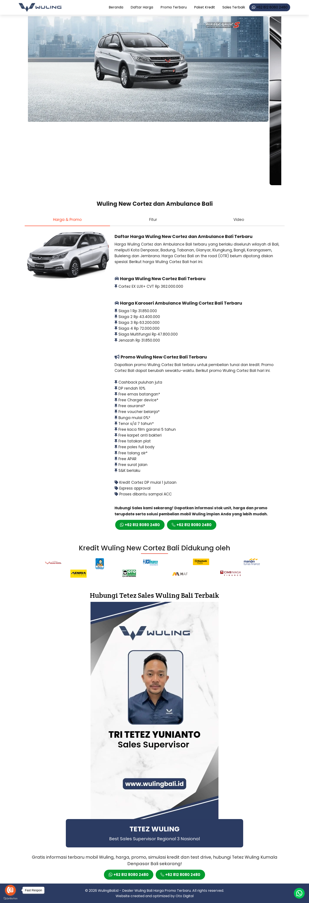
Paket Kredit (204, 7)
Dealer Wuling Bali (137, 890)
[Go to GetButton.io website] (10, 898)
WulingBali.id (108, 890)
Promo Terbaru (173, 7)
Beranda (116, 7)
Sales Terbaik (233, 7)
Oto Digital (185, 895)
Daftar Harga (142, 7)
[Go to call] (10, 890)
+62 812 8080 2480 (270, 7)
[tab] (67, 219)
